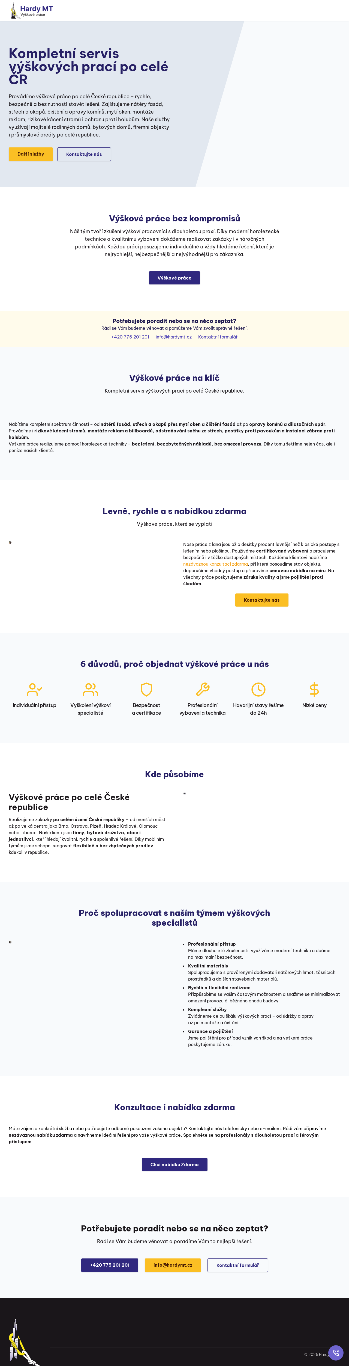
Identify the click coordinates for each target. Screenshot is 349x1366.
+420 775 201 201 (130, 337)
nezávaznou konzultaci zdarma (215, 564)
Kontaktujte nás (84, 154)
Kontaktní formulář (218, 337)
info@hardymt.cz (174, 337)
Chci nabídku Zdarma (175, 1164)
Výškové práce (174, 278)
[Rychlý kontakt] (336, 1353)
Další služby (30, 154)
